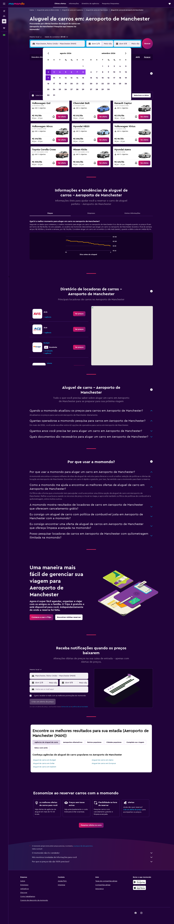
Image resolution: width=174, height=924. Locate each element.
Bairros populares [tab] (94, 742)
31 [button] (54, 95)
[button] (4, 3)
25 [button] (60, 89)
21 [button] (77, 84)
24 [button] (54, 89)
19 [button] (66, 84)
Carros (32, 10)
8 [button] (83, 72)
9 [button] (48, 78)
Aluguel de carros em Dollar (43, 763)
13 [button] (71, 78)
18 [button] (60, 84)
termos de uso (66, 706)
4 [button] (59, 72)
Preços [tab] (50, 213)
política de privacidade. (80, 706)
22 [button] (83, 84)
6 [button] (71, 72)
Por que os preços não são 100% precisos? (92, 861)
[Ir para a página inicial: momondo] (16, 3)
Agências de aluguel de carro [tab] (46, 742)
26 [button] (66, 89)
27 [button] (71, 89)
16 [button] (48, 84)
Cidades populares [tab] (113, 742)
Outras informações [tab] (132, 213)
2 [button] (48, 72)
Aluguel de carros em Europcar (104, 763)
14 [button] (77, 78)
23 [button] (48, 89)
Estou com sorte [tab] (41, 748)
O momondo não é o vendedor (92, 853)
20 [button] (71, 84)
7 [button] (77, 72)
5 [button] (65, 72)
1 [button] (102, 66)
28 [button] (77, 89)
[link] (62, 116)
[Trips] (4, 28)
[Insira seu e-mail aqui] (61, 689)
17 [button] (54, 84)
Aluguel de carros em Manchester (97, 10)
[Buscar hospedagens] (4, 16)
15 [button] (83, 78)
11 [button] (60, 78)
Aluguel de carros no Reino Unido (48, 10)
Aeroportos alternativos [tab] (72, 742)
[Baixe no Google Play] (139, 882)
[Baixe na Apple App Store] (139, 888)
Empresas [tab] (91, 213)
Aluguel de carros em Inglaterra (72, 10)
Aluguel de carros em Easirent (44, 767)
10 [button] (54, 78)
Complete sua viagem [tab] (135, 742)
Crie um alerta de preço (132, 809)
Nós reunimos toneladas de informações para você (92, 857)
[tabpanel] (91, 242)
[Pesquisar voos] (4, 11)
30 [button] (48, 95)
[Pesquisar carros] (4, 21)
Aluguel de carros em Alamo (102, 760)
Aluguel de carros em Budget (44, 760)
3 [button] (54, 72)
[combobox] (36, 37)
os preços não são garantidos (83, 846)
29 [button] (83, 89)
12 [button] (66, 78)
